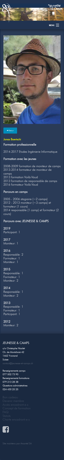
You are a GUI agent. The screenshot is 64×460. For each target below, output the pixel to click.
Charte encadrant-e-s (16, 419)
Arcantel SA (26, 443)
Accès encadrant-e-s (15, 405)
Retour (10, 130)
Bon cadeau (10, 397)
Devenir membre (13, 401)
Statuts (7, 416)
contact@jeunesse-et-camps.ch (18, 363)
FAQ (6, 412)
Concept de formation (17, 408)
